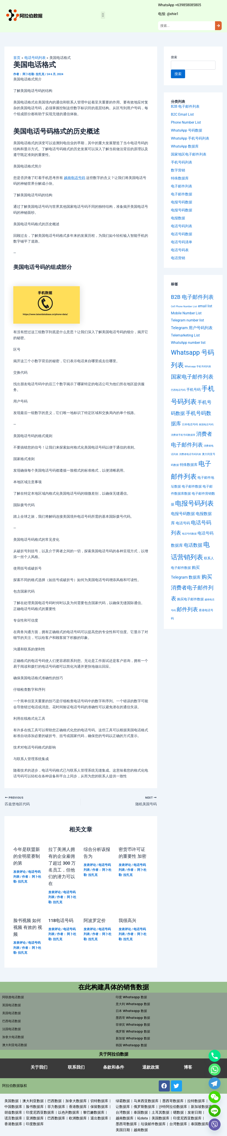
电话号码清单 (181, 242)
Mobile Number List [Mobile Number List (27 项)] (186, 313)
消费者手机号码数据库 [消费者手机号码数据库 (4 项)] (183, 435)
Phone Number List (186, 122)
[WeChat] (215, 1097)
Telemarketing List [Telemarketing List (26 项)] (185, 335)
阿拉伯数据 (11, 1084)
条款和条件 (113, 1065)
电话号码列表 (181, 226)
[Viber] (215, 1124)
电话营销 (178, 258)
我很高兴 (127, 919)
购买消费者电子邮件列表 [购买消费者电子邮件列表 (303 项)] (192, 588)
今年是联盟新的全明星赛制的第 (26, 856)
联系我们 (76, 1065)
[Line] (215, 1111)
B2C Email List (182, 114)
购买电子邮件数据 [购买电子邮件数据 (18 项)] (190, 599)
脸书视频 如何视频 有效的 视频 (27, 926)
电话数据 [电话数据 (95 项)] (193, 545)
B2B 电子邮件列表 (185, 106)
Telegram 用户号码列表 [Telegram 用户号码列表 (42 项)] (192, 328)
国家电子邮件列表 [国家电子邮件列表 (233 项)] (192, 377)
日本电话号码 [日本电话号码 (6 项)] (190, 424)
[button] (103, 15)
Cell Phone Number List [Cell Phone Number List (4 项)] (184, 306)
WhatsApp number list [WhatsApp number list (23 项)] (188, 342)
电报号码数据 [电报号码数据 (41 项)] (183, 514)
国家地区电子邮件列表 (188, 154)
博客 (188, 1065)
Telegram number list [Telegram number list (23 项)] (187, 320)
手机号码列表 (181, 162)
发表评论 (19, 871)
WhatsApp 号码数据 (186, 130)
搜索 (174, 57)
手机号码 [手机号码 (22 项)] (193, 389)
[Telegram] (215, 1083)
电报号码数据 (181, 202)
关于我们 (39, 1065)
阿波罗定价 (95, 919)
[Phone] (215, 1056)
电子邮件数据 (181, 194)
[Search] (218, 25)
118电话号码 (60, 919)
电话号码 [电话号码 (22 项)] (183, 523)
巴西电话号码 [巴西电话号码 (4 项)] (178, 390)
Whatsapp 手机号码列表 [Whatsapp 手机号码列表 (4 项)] (198, 366)
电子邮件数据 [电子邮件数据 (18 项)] (192, 487)
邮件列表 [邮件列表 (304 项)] (187, 609)
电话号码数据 (181, 234)
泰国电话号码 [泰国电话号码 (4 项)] (206, 424)
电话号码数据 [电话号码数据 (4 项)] (189, 534)
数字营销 (178, 170)
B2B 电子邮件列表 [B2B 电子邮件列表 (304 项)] (192, 297)
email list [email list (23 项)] (205, 306)
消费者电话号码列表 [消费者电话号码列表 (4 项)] (190, 454)
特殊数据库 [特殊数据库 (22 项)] (189, 465)
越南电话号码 (74, 178)
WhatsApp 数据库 (185, 146)
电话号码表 (180, 250)
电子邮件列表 (181, 186)
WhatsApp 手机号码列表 (190, 138)
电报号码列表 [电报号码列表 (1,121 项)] (194, 503)
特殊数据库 (180, 178)
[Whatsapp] (215, 1070)
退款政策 (150, 1065)
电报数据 (178, 218)
